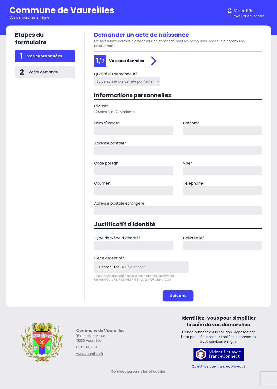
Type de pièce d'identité (117, 238)
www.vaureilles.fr (89, 353)
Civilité (101, 106)
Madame (125, 112)
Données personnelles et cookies (138, 371)
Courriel (102, 183)
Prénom (191, 123)
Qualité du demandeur (115, 74)
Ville (187, 163)
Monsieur (103, 112)
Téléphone (193, 183)
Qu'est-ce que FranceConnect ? (219, 366)
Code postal (106, 163)
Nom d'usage (107, 123)
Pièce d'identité (109, 258)
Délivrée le (193, 238)
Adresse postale (110, 143)
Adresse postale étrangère (119, 203)
